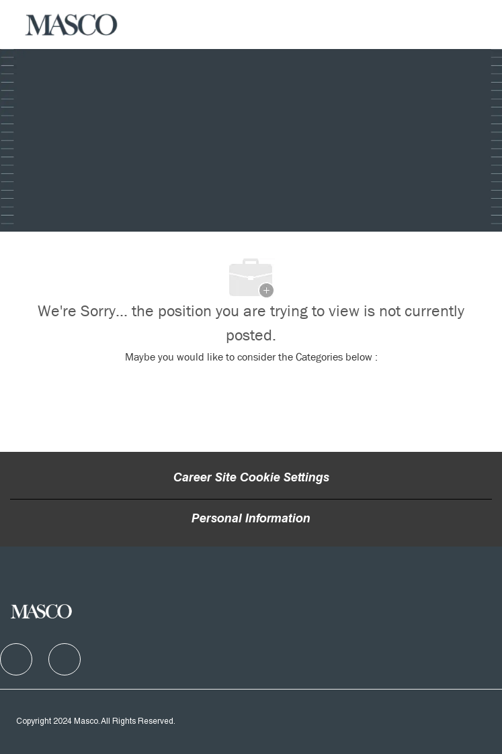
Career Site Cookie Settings (251, 479)
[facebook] (16, 659)
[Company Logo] (72, 25)
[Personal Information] (251, 520)
